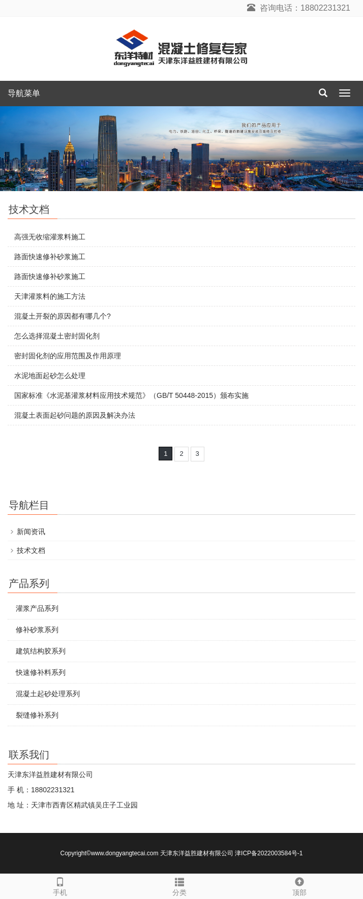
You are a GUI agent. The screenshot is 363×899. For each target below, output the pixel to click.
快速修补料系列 (41, 672)
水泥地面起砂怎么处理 (49, 375)
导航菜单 (24, 93)
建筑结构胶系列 (41, 651)
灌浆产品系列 (37, 608)
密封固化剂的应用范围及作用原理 (67, 356)
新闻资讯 (31, 532)
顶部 (299, 885)
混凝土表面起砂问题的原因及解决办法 (74, 415)
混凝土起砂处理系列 (48, 694)
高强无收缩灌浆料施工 (49, 237)
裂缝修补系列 (37, 715)
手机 (60, 885)
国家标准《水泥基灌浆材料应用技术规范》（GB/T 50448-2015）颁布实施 (131, 395)
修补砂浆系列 (37, 630)
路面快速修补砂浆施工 (49, 257)
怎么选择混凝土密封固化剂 (57, 336)
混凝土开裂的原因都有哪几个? (62, 316)
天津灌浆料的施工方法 (49, 296)
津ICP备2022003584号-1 (268, 853)
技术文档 (31, 550)
